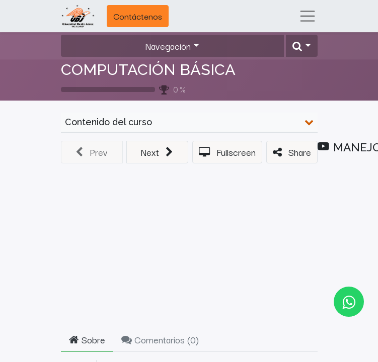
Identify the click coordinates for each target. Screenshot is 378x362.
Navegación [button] (168, 46)
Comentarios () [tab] (160, 339)
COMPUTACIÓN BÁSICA (148, 69)
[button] (301, 46)
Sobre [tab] (87, 339)
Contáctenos (137, 16)
